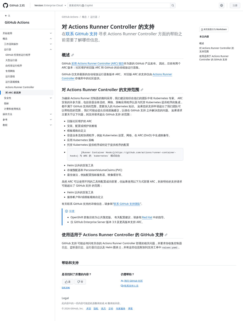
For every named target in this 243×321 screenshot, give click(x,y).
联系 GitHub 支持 (82, 33)
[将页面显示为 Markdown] (213, 29)
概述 (68, 55)
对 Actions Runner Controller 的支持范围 (102, 89)
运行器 (93, 16)
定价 (111, 308)
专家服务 (120, 308)
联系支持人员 (129, 285)
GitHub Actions (17, 22)
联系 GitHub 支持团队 (127, 204)
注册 (235, 5)
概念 (84, 16)
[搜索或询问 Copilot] (122, 5)
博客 (130, 308)
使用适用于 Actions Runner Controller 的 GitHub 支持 (114, 234)
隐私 (96, 308)
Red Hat (147, 217)
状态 (103, 308)
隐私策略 (66, 287)
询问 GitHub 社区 (132, 280)
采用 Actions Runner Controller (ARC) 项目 (97, 63)
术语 (88, 308)
